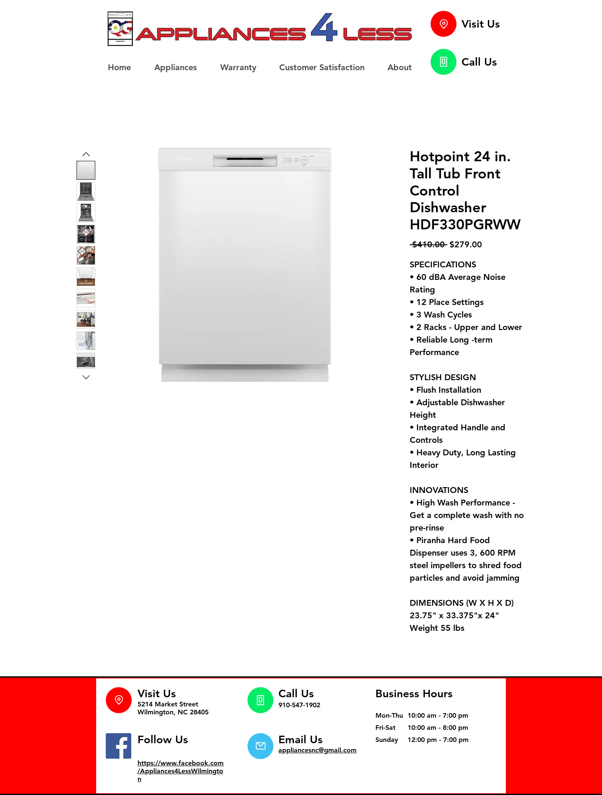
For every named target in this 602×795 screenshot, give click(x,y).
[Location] (444, 24)
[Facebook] (118, 746)
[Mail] (260, 746)
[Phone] (444, 62)
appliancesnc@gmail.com (317, 750)
